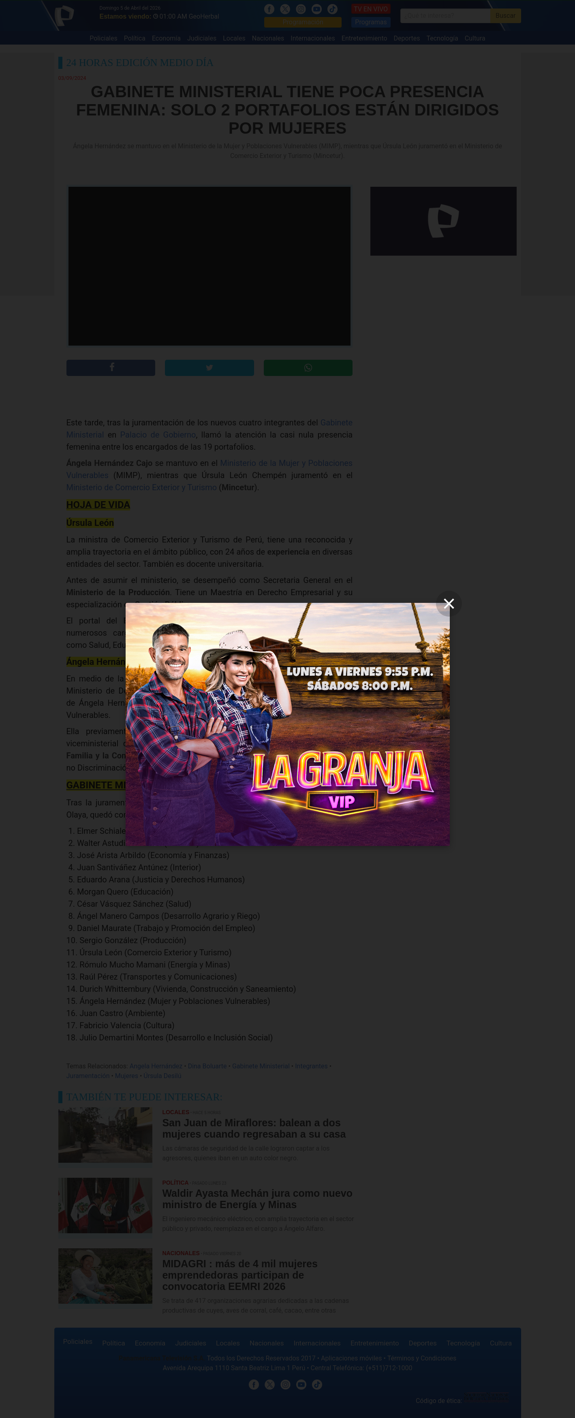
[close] (449, 604)
